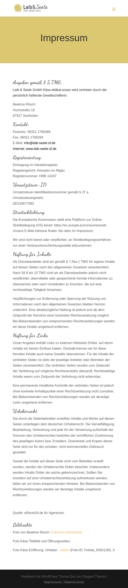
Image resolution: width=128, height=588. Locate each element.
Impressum (53, 582)
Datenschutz (74, 582)
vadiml (64, 550)
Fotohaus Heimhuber (66, 532)
